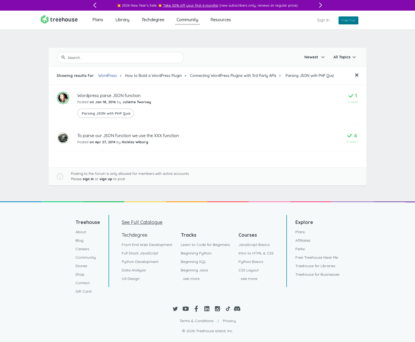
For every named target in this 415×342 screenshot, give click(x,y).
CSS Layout (248, 270)
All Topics (341, 57)
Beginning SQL (193, 261)
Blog (79, 240)
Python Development (140, 261)
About (80, 232)
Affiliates (302, 240)
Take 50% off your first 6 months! (190, 5)
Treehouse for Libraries (315, 265)
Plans (97, 19)
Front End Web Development (147, 244)
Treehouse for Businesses (317, 274)
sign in (88, 179)
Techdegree (153, 19)
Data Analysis (134, 270)
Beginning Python (196, 253)
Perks (300, 248)
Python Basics (250, 261)
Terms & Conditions (196, 320)
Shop (79, 274)
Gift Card (83, 291)
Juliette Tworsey (136, 102)
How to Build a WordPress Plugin (153, 75)
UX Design (130, 278)
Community (187, 19)
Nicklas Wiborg (135, 142)
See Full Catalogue (142, 222)
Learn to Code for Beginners (205, 244)
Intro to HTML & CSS (256, 253)
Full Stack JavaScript (140, 253)
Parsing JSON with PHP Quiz (309, 75)
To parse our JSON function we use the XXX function (128, 135)
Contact (82, 282)
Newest (311, 57)
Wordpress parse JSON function (109, 95)
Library (122, 19)
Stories (81, 265)
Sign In (323, 20)
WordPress (107, 75)
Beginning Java (194, 270)
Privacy (229, 320)
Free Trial (348, 20)
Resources (220, 19)
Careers (82, 248)
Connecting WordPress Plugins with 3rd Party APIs (233, 75)
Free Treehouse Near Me (316, 257)
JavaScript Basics (254, 244)
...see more (190, 278)
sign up (106, 179)
